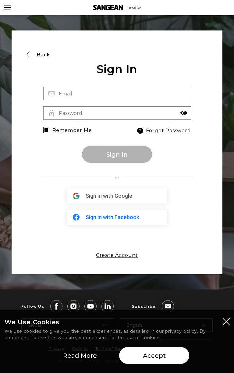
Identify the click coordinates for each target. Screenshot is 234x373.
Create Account (117, 255)
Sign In (117, 154)
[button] (183, 113)
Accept (154, 356)
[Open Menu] (7, 7)
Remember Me (72, 130)
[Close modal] (226, 322)
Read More (80, 356)
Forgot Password (163, 131)
